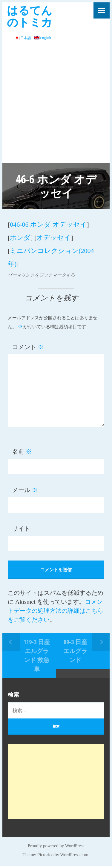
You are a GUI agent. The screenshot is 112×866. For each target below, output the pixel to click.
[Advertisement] (56, 104)
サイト (21, 528)
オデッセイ (53, 237)
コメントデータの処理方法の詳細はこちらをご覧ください (55, 610)
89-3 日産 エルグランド (75, 651)
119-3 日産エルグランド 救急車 (37, 655)
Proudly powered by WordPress (56, 845)
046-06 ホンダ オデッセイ (48, 224)
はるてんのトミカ (29, 16)
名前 (22, 451)
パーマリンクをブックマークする (41, 275)
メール (25, 490)
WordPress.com (74, 854)
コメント (28, 347)
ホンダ (20, 237)
